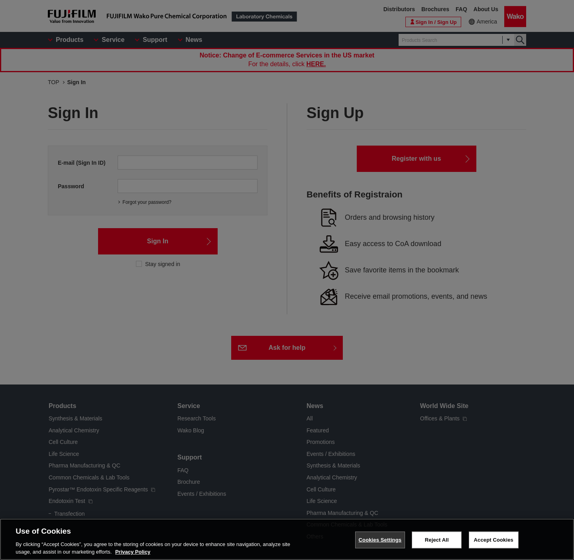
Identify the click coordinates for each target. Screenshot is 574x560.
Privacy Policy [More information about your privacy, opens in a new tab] (132, 552)
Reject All (437, 540)
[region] (287, 539)
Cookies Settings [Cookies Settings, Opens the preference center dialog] (380, 540)
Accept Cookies (493, 540)
